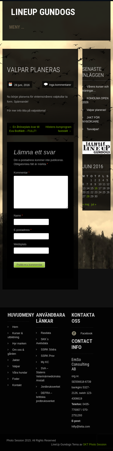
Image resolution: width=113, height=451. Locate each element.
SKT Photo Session (94, 444)
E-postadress (23, 230)
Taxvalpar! (93, 129)
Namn (18, 215)
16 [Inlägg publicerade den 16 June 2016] (96, 188)
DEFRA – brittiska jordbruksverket (45, 397)
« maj (85, 204)
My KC (45, 362)
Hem (15, 327)
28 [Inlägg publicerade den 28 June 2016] (87, 196)
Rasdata (46, 333)
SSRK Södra (48, 349)
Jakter (16, 360)
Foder (15, 378)
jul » (93, 204)
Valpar (16, 366)
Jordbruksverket (50, 386)
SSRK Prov (47, 355)
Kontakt (17, 385)
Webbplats (20, 244)
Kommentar (21, 172)
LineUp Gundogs (43, 12)
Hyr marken (19, 343)
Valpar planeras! (96, 110)
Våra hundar (19, 372)
